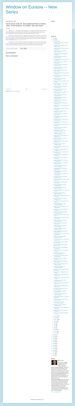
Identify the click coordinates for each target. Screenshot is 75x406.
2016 (54, 348)
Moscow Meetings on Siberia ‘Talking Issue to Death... (60, 84)
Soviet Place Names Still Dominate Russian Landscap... (60, 90)
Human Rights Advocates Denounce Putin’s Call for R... (60, 128)
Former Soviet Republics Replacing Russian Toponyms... (60, 212)
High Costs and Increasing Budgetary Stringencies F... (60, 248)
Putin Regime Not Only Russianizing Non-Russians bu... (60, 177)
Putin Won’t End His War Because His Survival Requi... (60, 256)
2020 (54, 341)
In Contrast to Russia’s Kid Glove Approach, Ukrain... (59, 229)
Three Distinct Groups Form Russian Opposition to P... (60, 199)
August (55, 321)
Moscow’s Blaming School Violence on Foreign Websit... (60, 161)
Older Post (44, 89)
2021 (54, 340)
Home (26, 89)
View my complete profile (56, 391)
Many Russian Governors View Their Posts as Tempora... (60, 166)
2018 (54, 345)
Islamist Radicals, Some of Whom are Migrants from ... (60, 136)
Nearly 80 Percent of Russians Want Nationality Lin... (60, 46)
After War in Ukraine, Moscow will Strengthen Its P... (59, 305)
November (56, 316)
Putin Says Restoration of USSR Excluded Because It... (59, 204)
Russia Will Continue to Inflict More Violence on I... (60, 101)
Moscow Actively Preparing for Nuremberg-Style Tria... (59, 253)
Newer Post (8, 89)
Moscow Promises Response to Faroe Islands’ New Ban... (60, 264)
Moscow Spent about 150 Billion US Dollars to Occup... (60, 57)
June (55, 324)
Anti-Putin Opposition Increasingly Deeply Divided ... (59, 185)
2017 (54, 346)
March (55, 329)
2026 (54, 38)
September (56, 319)
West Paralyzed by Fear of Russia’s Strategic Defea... (60, 172)
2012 (54, 355)
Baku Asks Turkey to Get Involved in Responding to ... (60, 62)
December (56, 41)
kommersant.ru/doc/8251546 (20, 39)
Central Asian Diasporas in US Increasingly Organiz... (59, 267)
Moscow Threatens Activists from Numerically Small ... (59, 79)
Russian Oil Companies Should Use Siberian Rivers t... (60, 221)
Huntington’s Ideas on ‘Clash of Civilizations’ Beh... (59, 144)
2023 (54, 336)
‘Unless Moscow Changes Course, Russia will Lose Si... (60, 112)
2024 (54, 335)
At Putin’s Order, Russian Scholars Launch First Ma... (60, 95)
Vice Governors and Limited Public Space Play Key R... (60, 294)
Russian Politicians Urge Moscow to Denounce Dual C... (60, 226)
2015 (54, 350)
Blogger (42, 399)
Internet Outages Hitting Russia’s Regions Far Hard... (59, 188)
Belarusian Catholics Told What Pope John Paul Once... (60, 87)
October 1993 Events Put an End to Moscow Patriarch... (60, 68)
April (55, 327)
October (55, 317)
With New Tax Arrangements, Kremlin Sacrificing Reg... (60, 289)
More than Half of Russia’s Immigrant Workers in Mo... (60, 245)
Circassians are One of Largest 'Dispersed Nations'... (59, 133)
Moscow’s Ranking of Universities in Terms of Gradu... (60, 51)
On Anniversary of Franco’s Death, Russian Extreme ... (60, 281)
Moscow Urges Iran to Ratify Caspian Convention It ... (60, 182)
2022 (54, 338)
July (54, 322)
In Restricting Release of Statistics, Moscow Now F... (60, 98)
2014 (54, 351)
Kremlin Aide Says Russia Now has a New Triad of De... (60, 139)
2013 (54, 353)
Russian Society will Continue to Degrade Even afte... (59, 193)
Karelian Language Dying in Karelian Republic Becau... (60, 232)
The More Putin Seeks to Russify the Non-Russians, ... (60, 114)
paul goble (61, 360)
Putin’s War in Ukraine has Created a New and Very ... (60, 300)
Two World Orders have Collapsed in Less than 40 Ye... (60, 65)
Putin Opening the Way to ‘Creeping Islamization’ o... (60, 117)
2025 (54, 39)
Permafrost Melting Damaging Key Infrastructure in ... (60, 292)
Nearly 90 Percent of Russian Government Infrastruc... (59, 302)
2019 (54, 343)
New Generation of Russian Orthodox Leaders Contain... (60, 242)
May (54, 326)
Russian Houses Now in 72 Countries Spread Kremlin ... (60, 163)
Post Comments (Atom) (15, 91)
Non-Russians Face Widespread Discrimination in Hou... (59, 131)
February (55, 331)
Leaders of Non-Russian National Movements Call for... (59, 237)
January (55, 332)
